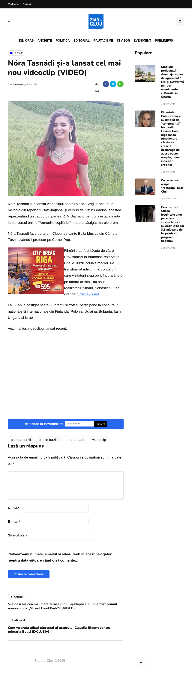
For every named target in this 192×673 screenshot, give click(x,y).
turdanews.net (88, 294)
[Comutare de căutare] (180, 21)
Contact (27, 4)
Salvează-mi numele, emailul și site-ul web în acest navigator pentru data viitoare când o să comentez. (60, 557)
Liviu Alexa (17, 84)
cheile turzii (48, 440)
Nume (13, 508)
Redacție (13, 4)
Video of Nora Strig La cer (66, 372)
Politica (63, 40)
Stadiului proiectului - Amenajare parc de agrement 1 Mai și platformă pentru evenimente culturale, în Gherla (172, 82)
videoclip (99, 440)
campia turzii (21, 440)
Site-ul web (17, 535)
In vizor (123, 40)
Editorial (82, 40)
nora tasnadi (74, 440)
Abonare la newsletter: (44, 424)
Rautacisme (103, 40)
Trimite (100, 424)
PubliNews (164, 40)
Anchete (45, 40)
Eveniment (142, 40)
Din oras (26, 40)
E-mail (14, 522)
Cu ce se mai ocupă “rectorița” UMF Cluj (172, 186)
